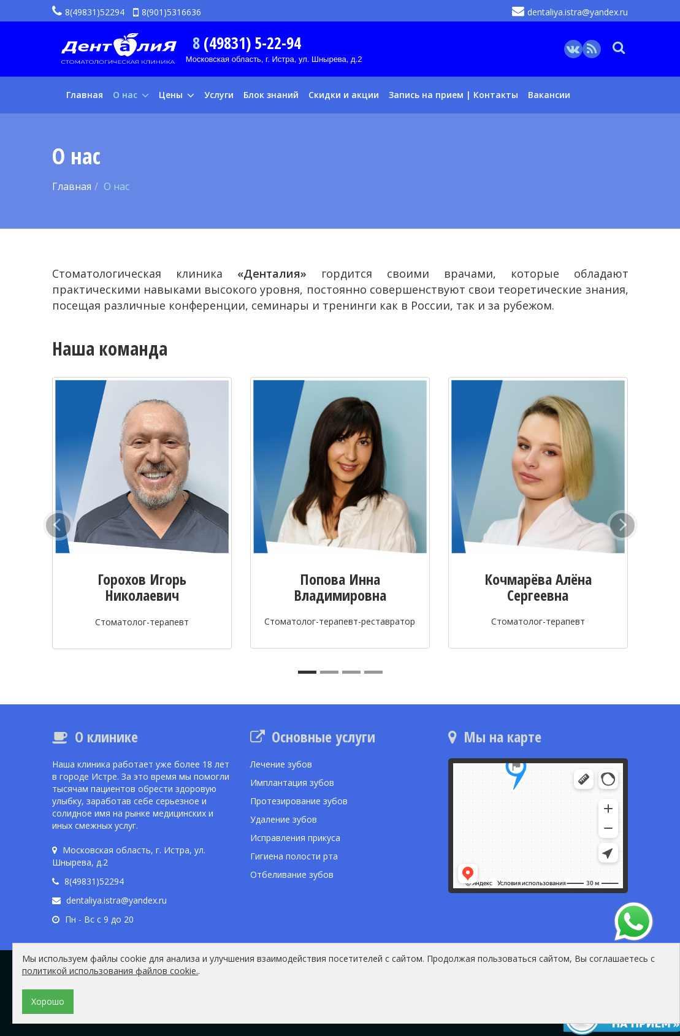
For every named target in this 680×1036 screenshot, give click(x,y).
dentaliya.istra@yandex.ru (570, 12)
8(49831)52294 (88, 12)
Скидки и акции (343, 95)
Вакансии (549, 95)
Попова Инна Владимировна (340, 587)
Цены (176, 95)
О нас (131, 95)
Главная (84, 95)
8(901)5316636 (167, 12)
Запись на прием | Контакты (453, 95)
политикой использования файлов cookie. (110, 971)
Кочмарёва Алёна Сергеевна (538, 587)
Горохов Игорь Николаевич (141, 587)
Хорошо (47, 1001)
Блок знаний (271, 95)
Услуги (219, 95)
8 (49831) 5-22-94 (247, 43)
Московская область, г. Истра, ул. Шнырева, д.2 (274, 59)
